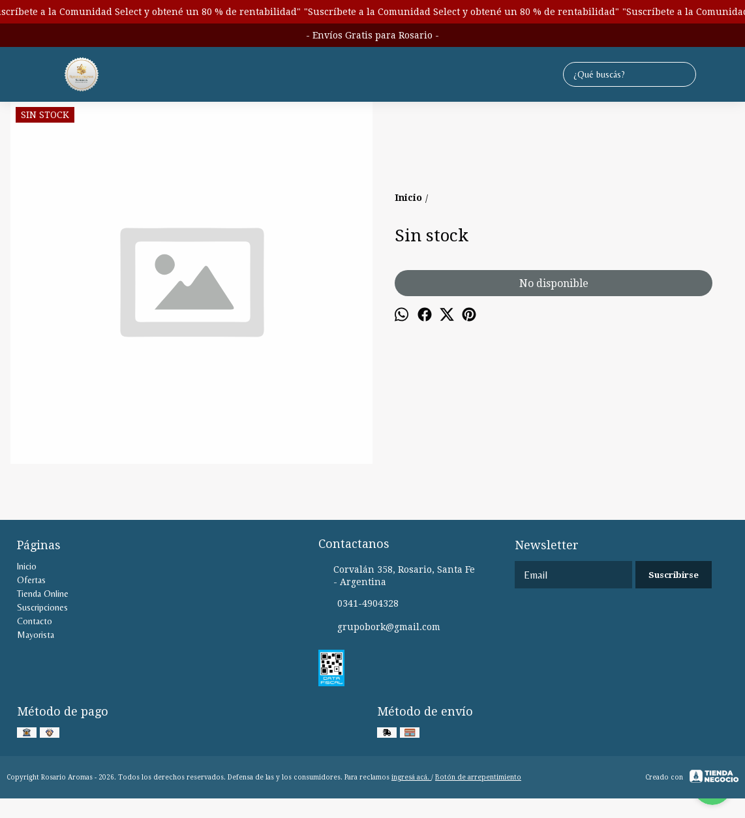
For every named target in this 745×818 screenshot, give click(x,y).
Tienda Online (42, 593)
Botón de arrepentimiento (478, 777)
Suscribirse (673, 575)
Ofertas (31, 580)
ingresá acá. (411, 777)
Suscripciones (42, 607)
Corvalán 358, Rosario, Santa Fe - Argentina (396, 575)
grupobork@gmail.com (379, 627)
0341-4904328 (358, 604)
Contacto (34, 621)
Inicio (27, 566)
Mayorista (35, 634)
